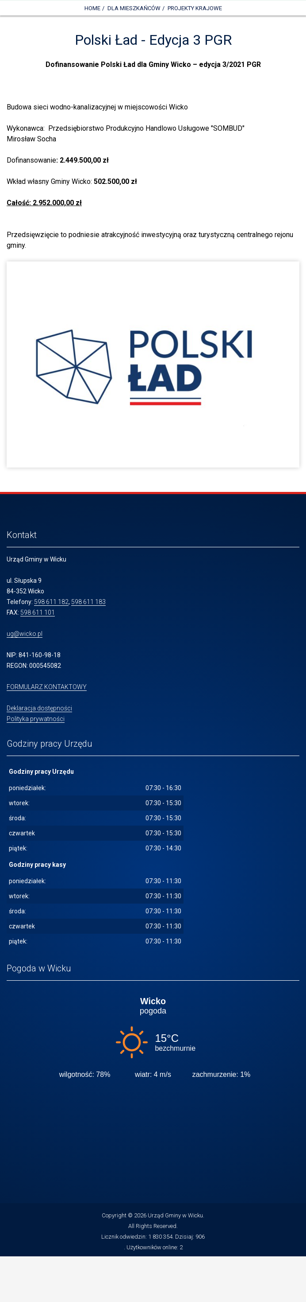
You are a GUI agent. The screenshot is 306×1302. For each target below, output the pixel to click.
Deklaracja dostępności (39, 708)
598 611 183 (88, 601)
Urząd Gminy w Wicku (175, 1215)
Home (92, 8)
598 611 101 (37, 612)
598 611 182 (51, 601)
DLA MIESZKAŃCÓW (134, 8)
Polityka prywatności (36, 718)
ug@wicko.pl (24, 633)
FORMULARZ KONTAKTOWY (47, 686)
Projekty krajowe (195, 8)
